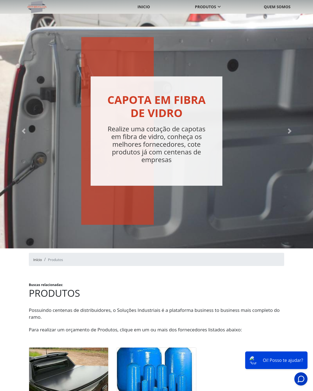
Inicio (144, 6)
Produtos (205, 6)
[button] (23, 131)
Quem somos (277, 6)
